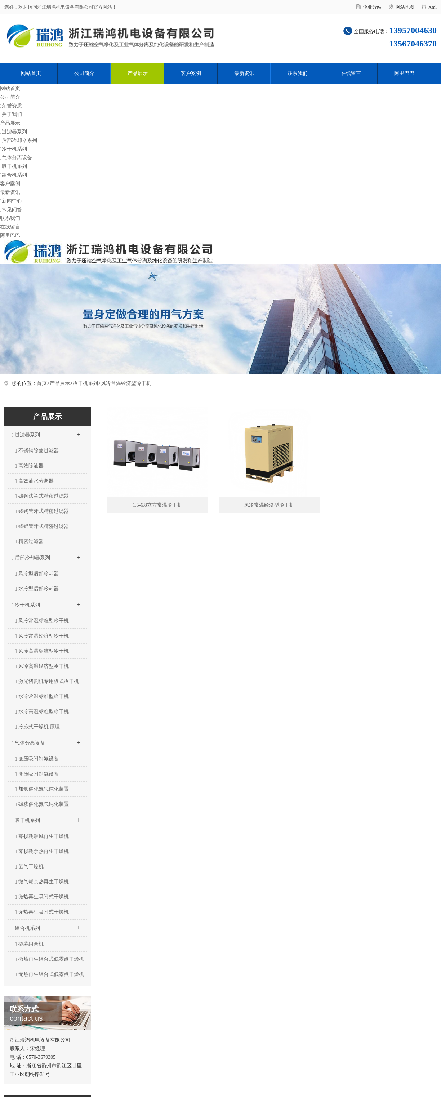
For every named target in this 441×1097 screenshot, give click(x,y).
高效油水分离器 (34, 481)
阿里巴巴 (404, 73)
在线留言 (351, 73)
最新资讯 (244, 73)
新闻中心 (11, 201)
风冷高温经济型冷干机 (42, 666)
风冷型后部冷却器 (37, 574)
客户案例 (191, 73)
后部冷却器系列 (18, 140)
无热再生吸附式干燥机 (42, 912)
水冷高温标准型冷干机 (42, 712)
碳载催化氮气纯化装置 (42, 804)
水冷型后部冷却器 (37, 589)
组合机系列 (13, 175)
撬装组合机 (29, 944)
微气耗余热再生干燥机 (42, 882)
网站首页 (31, 73)
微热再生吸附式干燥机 (42, 897)
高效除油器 (29, 466)
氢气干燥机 (29, 867)
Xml (432, 7)
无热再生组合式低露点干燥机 (49, 974)
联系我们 (298, 73)
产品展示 (138, 73)
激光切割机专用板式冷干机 (47, 681)
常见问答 (11, 209)
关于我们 (11, 114)
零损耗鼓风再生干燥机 (42, 836)
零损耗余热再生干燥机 (42, 851)
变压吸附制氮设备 (37, 759)
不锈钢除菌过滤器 (37, 451)
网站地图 (405, 7)
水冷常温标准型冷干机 (42, 696)
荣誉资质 (11, 105)
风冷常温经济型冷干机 (126, 383)
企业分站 (372, 7)
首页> (43, 383)
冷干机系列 (13, 149)
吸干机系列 (13, 166)
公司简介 (84, 73)
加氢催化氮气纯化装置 (42, 789)
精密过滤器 (29, 542)
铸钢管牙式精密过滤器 (42, 511)
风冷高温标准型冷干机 (42, 651)
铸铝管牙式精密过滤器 (42, 526)
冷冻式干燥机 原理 (37, 727)
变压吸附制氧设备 (37, 774)
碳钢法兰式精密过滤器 (42, 496)
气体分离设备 (16, 157)
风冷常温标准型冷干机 (42, 621)
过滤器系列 (13, 131)
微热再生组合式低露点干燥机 (49, 959)
